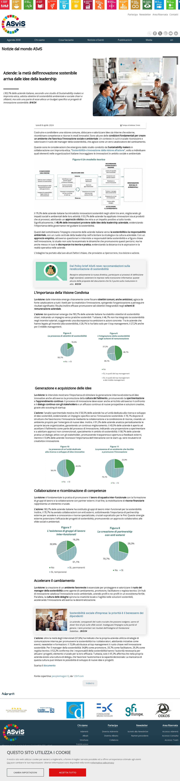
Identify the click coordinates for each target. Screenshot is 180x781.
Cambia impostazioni (29, 772)
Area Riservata (160, 14)
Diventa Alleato (111, 735)
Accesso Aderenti (170, 731)
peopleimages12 (60, 676)
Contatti (174, 14)
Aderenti (84, 731)
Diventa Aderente (110, 731)
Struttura (84, 740)
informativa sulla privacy (102, 762)
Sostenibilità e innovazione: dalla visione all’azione (98, 150)
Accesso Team (171, 740)
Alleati (85, 735)
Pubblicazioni (82, 744)
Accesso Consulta (170, 735)
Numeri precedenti (139, 735)
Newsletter (145, 14)
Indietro (90, 683)
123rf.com (78, 676)
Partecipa (133, 14)
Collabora (113, 740)
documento (49, 665)
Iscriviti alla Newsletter (138, 731)
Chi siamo (82, 725)
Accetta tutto (79, 772)
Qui (8, 762)
